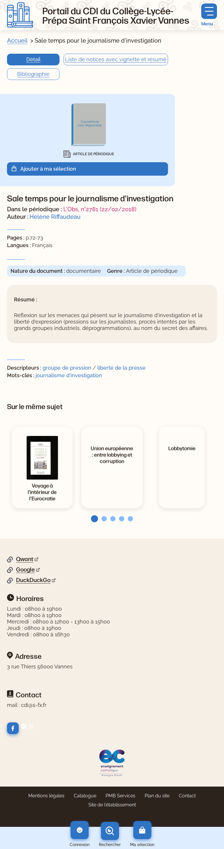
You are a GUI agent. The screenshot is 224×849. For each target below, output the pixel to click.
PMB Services (120, 796)
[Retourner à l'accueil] (20, 15)
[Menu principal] (209, 15)
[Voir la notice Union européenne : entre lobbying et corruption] (112, 454)
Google (25, 569)
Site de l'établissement (112, 805)
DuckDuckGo (33, 580)
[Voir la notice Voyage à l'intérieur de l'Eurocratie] (42, 491)
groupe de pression (67, 368)
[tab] (93, 518)
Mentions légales (46, 796)
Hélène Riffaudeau (54, 217)
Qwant (24, 558)
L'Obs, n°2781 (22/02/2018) (99, 209)
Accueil (17, 40)
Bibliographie (33, 74)
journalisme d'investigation (69, 375)
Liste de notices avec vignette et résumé (116, 59)
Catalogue (85, 796)
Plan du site (157, 796)
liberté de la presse (121, 368)
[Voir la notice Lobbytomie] (181, 448)
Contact (187, 796)
